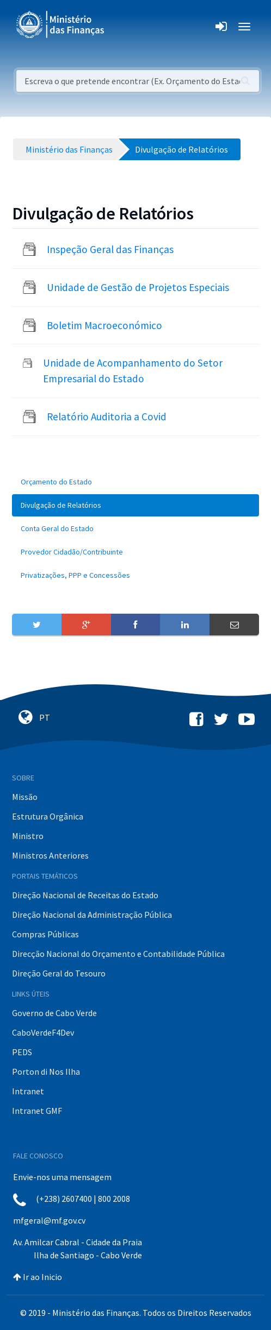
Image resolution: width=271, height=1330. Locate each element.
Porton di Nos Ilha (46, 1071)
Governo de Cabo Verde (54, 1012)
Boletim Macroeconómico (104, 325)
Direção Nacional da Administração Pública (92, 914)
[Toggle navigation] (121, 26)
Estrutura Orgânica (47, 816)
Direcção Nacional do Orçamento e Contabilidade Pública (118, 953)
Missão (25, 796)
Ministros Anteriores (50, 855)
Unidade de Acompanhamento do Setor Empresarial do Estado (133, 370)
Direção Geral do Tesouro (59, 973)
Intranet (28, 1091)
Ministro (28, 835)
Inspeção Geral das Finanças (110, 249)
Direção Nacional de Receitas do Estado (85, 895)
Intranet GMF (37, 1110)
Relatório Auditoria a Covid (107, 416)
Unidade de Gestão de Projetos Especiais (138, 287)
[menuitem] (135, 482)
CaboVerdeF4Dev (43, 1032)
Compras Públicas (45, 934)
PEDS (22, 1052)
